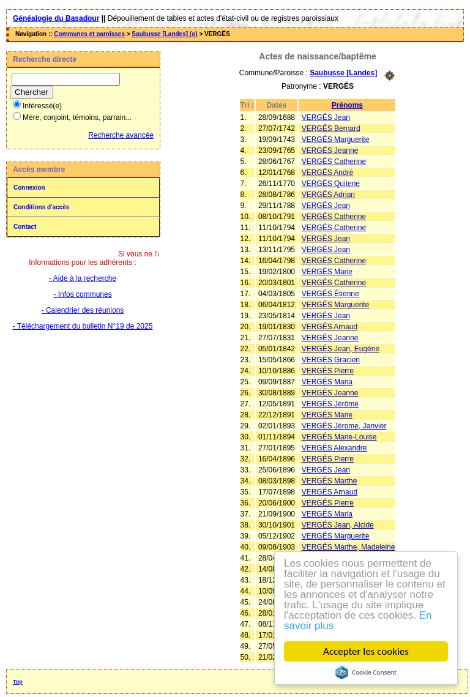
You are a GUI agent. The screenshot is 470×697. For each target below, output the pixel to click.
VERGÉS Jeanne (330, 150)
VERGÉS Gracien (331, 360)
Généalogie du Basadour (56, 18)
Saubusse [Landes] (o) (164, 34)
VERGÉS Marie (327, 271)
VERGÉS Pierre (328, 371)
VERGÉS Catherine (334, 161)
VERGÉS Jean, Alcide (338, 525)
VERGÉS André (328, 172)
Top (18, 682)
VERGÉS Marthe (329, 481)
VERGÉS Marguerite (336, 139)
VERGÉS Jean (326, 117)
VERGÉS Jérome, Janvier (344, 426)
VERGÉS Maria (327, 382)
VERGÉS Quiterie (331, 183)
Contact (24, 226)
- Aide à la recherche (82, 278)
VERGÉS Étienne (330, 293)
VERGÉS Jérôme (330, 404)
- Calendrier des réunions (83, 310)
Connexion (29, 187)
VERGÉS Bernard (331, 128)
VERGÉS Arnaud (329, 326)
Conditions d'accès (41, 207)
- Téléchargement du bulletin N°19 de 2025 (83, 326)
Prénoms (347, 105)
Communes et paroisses (89, 34)
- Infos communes (82, 294)
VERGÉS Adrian (328, 194)
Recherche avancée (121, 135)
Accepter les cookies (366, 651)
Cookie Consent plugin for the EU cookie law (366, 672)
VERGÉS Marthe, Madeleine (348, 547)
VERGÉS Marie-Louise (339, 437)
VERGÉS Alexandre (334, 448)
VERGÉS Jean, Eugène (340, 349)
